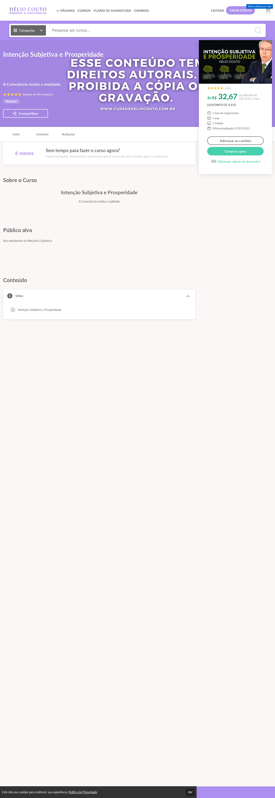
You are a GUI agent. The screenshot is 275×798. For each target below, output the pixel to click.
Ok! (190, 792)
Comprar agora (235, 151)
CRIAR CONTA (241, 10)
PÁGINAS (65, 10)
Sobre (16, 134)
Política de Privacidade (82, 792)
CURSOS (84, 10)
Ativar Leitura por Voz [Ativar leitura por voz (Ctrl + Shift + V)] (259, 6)
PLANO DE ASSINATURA (112, 10)
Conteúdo (42, 134)
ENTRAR (217, 10)
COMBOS (141, 10)
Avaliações (68, 134)
